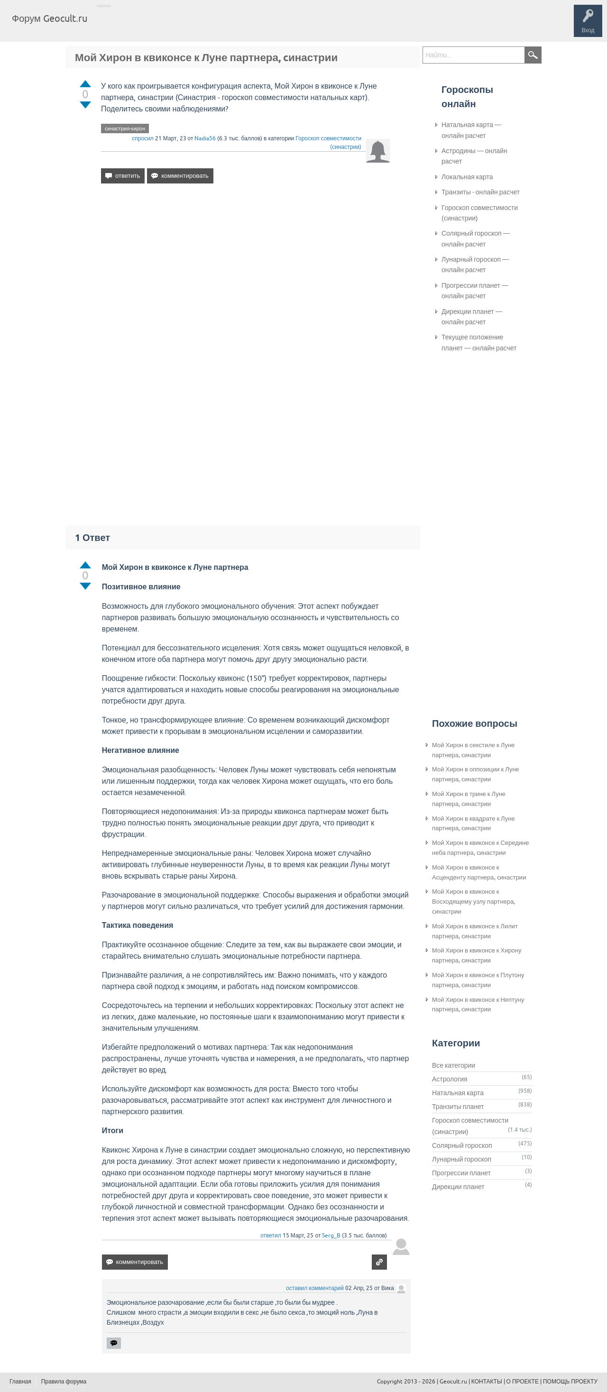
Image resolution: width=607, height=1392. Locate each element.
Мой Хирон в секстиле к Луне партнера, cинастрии (473, 750)
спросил (143, 138)
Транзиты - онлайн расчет (480, 192)
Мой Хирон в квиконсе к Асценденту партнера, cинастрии (479, 872)
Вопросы (143, 25)
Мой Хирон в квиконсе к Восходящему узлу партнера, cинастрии (473, 901)
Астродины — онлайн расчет (474, 156)
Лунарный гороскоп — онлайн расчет (475, 265)
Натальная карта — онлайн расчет (471, 130)
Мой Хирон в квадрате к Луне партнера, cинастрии (473, 823)
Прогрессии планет (461, 1173)
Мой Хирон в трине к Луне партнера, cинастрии (469, 798)
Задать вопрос (251, 25)
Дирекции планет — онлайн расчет (471, 317)
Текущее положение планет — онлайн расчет (478, 342)
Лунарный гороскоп (461, 1159)
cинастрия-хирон (125, 128)
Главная (111, 25)
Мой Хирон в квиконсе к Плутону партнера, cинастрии (478, 980)
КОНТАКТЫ (486, 1381)
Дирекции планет (458, 1187)
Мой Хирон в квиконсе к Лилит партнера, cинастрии (475, 931)
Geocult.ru (453, 1381)
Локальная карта (467, 177)
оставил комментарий (315, 1288)
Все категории (453, 1065)
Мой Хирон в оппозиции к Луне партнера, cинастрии (475, 774)
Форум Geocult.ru (49, 18)
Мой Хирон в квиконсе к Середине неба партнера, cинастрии (480, 847)
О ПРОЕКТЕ (522, 1381)
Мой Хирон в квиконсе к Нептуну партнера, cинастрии (478, 1004)
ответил (270, 1235)
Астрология (450, 1079)
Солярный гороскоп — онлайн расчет (475, 238)
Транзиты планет (458, 1106)
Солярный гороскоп (462, 1145)
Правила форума (64, 1381)
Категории (207, 25)
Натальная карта (458, 1093)
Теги (174, 25)
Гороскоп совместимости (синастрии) (479, 213)
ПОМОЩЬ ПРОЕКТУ (570, 1381)
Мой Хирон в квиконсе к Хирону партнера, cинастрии (477, 955)
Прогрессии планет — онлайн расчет (474, 291)
